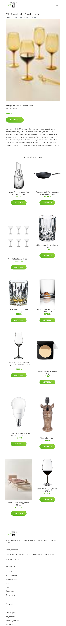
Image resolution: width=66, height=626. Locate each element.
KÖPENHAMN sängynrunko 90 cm (18, 504)
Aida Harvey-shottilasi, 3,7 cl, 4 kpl (47, 246)
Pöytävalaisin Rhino (47, 438)
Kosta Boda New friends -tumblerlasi (47, 310)
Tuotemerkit (10, 595)
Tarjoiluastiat (10, 591)
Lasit (17, 106)
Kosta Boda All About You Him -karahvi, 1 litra (19, 193)
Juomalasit (24, 106)
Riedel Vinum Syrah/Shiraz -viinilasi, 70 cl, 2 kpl (47, 490)
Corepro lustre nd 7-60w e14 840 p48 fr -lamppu (19, 434)
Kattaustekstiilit (11, 575)
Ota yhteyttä (10, 613)
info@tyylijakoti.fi (12, 559)
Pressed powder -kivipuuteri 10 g (47, 372)
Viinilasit (31, 106)
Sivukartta (9, 625)
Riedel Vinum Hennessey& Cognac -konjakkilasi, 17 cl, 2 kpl (19, 364)
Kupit (8, 583)
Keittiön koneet (11, 579)
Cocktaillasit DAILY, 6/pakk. (18, 259)
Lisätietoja (14, 120)
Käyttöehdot (10, 617)
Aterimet (9, 571)
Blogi (8, 609)
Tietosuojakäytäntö (13, 621)
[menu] (57, 4)
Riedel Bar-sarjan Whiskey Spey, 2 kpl (18, 310)
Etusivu (8, 17)
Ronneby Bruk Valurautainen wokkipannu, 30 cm (47, 193)
